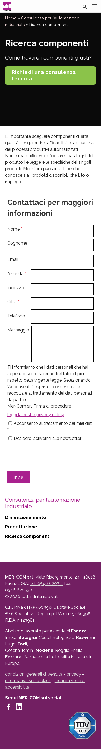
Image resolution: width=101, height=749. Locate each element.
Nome (14, 229)
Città (13, 301)
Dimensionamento (25, 517)
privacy (74, 674)
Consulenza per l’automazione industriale (42, 503)
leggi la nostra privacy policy (35, 414)
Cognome (17, 246)
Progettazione (21, 526)
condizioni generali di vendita (33, 674)
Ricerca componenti (27, 536)
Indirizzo (15, 287)
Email (14, 259)
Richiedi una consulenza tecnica (44, 75)
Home (10, 18)
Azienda (16, 273)
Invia (18, 477)
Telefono (16, 316)
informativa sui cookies (28, 680)
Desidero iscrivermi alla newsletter (47, 438)
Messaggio (18, 333)
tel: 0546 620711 (46, 583)
